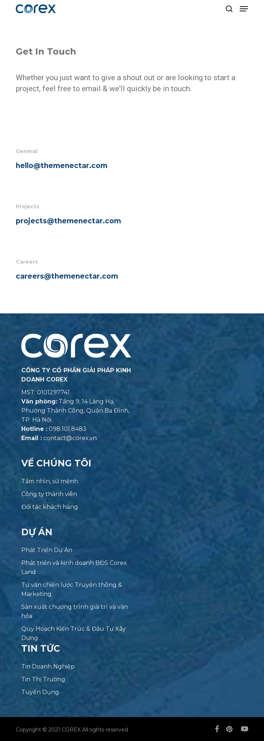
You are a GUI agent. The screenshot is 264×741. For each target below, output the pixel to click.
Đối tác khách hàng (49, 506)
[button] (244, 8)
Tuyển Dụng (40, 692)
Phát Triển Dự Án (46, 550)
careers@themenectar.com (67, 276)
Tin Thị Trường (43, 679)
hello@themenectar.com (61, 165)
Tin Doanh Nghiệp (48, 666)
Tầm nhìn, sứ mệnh (49, 481)
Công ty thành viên (49, 494)
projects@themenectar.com (68, 221)
